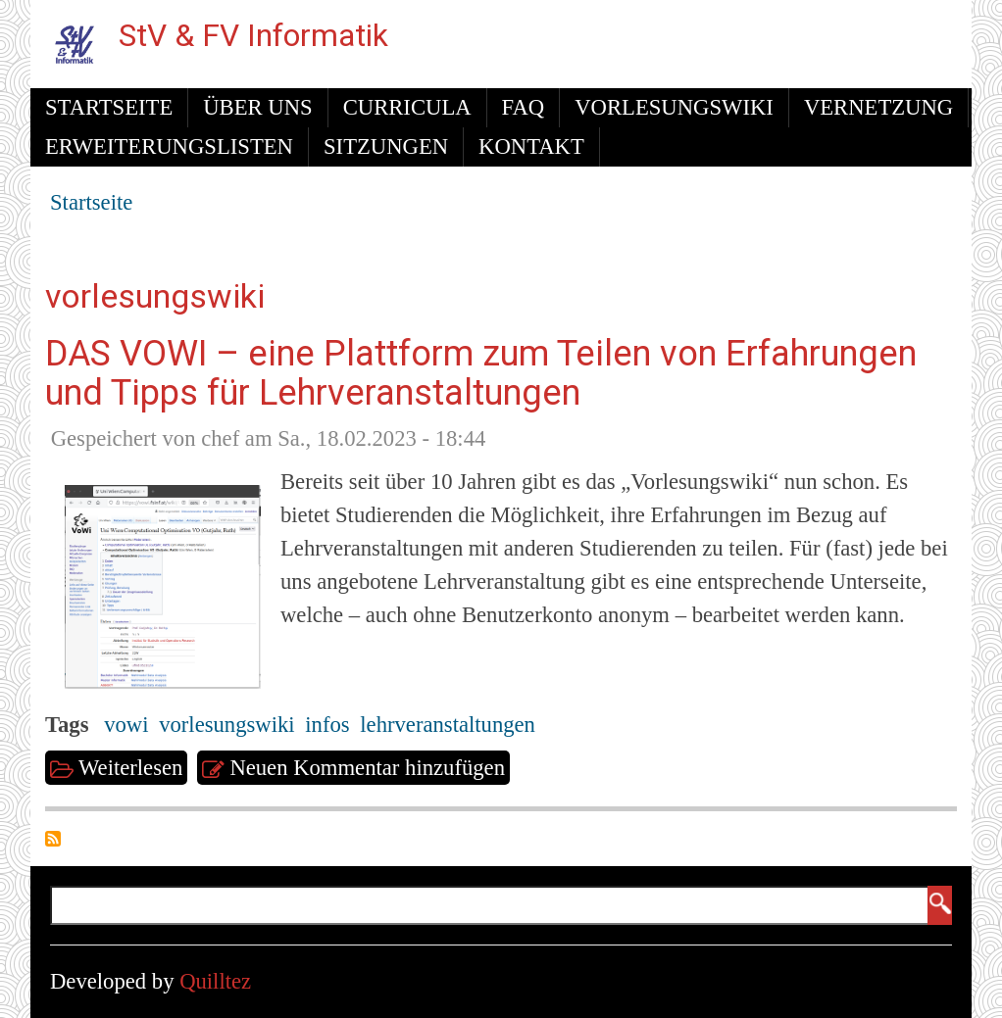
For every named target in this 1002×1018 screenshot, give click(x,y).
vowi (126, 724)
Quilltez (215, 981)
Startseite (109, 107)
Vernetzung (878, 107)
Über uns (257, 107)
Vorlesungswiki (674, 107)
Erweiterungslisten (169, 146)
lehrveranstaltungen (447, 724)
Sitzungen (386, 146)
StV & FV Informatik (253, 36)
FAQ (523, 107)
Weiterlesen (132, 768)
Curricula (407, 107)
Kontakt (531, 146)
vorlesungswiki (226, 724)
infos (327, 724)
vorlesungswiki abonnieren (53, 839)
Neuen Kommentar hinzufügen (367, 767)
